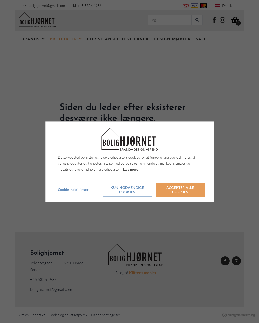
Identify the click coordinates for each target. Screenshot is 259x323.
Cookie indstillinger (73, 189)
